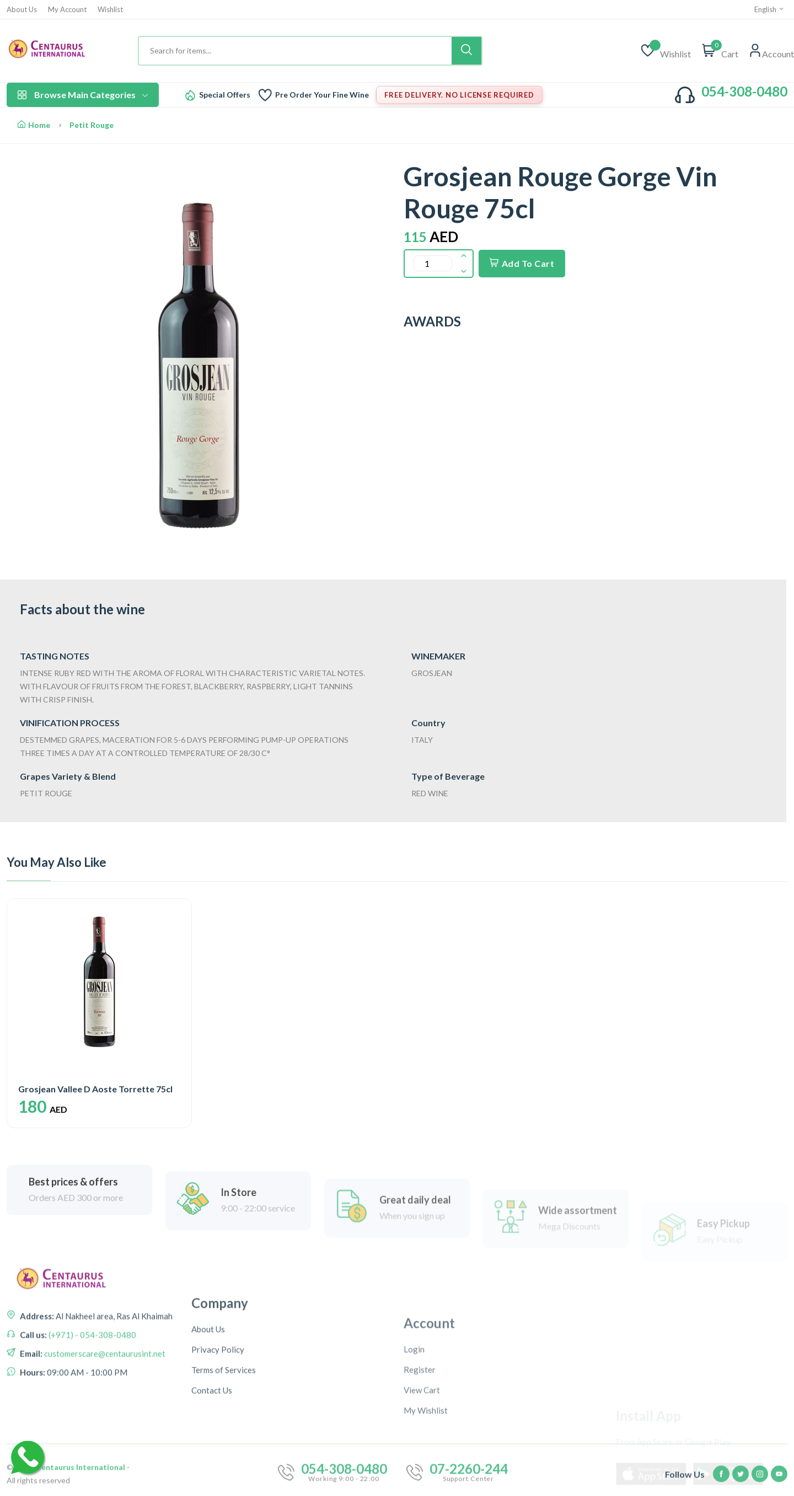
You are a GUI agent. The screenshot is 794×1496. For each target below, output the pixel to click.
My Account (67, 9)
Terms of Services (223, 1459)
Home (34, 125)
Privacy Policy (217, 1439)
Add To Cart (522, 263)
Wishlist (110, 9)
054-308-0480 (744, 91)
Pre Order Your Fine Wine (322, 94)
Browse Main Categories (83, 94)
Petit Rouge (91, 125)
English (769, 9)
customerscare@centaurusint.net (103, 1401)
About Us (22, 9)
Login (414, 1445)
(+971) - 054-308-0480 (91, 1382)
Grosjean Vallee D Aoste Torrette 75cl (95, 1089)
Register (420, 1466)
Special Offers (224, 94)
